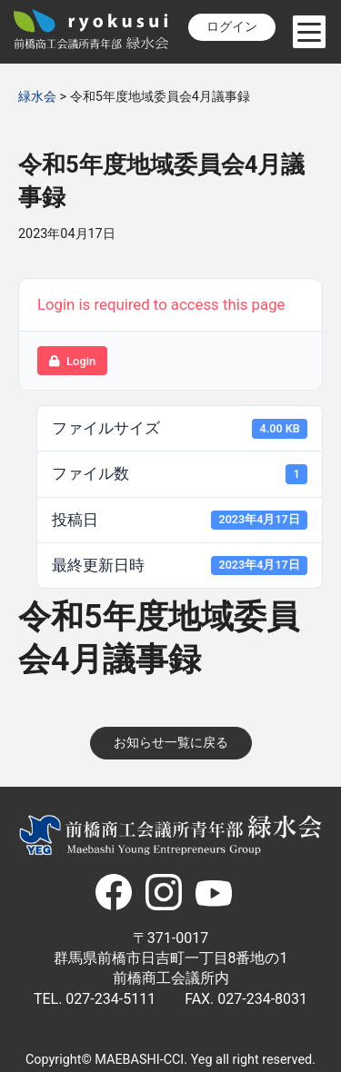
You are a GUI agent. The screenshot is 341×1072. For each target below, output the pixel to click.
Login (72, 361)
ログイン (231, 27)
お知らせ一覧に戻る (171, 742)
